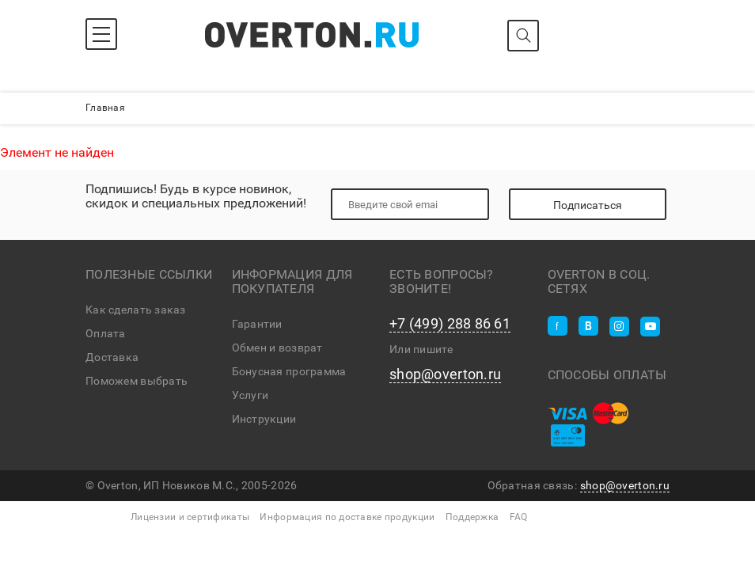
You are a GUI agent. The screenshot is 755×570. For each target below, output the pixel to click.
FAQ (519, 516)
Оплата (105, 333)
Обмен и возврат (277, 347)
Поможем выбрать (136, 380)
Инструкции (264, 418)
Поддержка (472, 516)
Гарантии (257, 323)
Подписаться (587, 205)
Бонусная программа (289, 371)
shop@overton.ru (445, 374)
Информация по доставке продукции (347, 516)
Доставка (111, 357)
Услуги (250, 395)
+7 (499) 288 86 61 (449, 324)
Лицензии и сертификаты (190, 516)
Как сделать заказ (135, 309)
